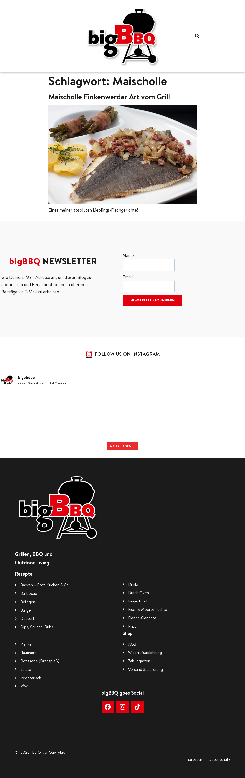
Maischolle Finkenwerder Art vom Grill (109, 96)
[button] (197, 36)
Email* (149, 283)
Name (149, 261)
